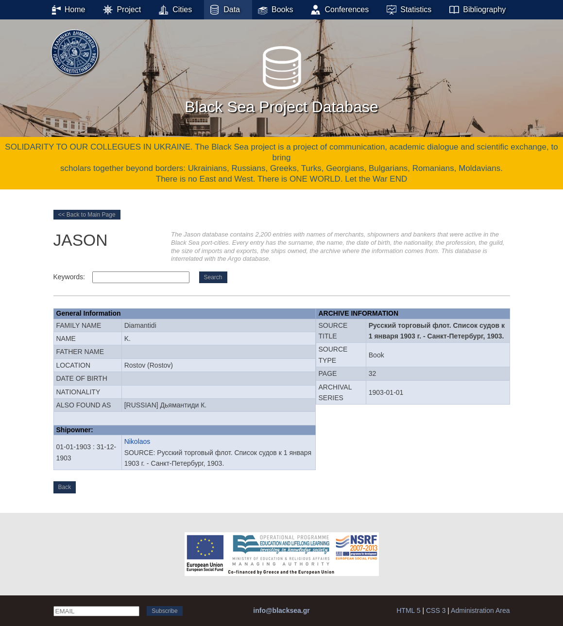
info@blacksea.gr (281, 610)
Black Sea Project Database (281, 77)
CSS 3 (435, 610)
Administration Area (480, 610)
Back (64, 487)
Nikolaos (137, 441)
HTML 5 (408, 610)
